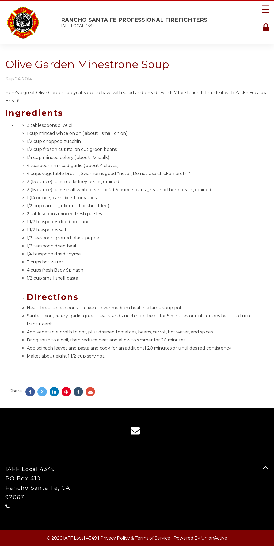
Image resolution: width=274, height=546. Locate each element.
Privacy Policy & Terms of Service (135, 538)
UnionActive (214, 538)
